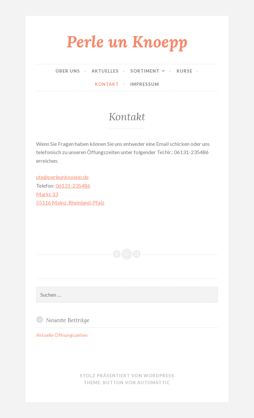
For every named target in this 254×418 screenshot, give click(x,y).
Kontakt (107, 84)
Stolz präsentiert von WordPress (127, 375)
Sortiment (144, 71)
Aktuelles (105, 71)
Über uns (68, 71)
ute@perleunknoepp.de (62, 177)
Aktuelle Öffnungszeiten (62, 335)
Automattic (153, 382)
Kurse (184, 71)
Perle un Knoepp (127, 41)
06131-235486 (73, 185)
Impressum (144, 84)
